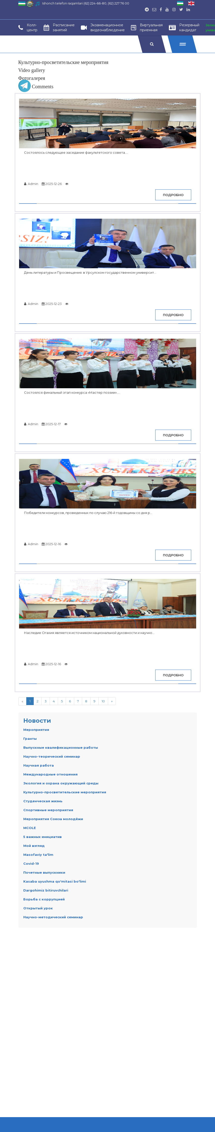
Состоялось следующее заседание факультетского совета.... (76, 152)
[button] (182, 44)
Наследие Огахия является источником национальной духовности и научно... (89, 633)
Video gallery (31, 70)
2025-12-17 (51, 424)
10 (103, 701)
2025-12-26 (52, 184)
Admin (31, 184)
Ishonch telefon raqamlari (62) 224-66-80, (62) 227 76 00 (85, 3)
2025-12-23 (52, 304)
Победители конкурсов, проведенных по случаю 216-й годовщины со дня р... (88, 513)
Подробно (173, 195)
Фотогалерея (31, 78)
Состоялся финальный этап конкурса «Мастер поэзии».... (72, 392)
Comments (36, 86)
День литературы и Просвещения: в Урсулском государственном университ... (90, 272)
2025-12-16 (51, 544)
